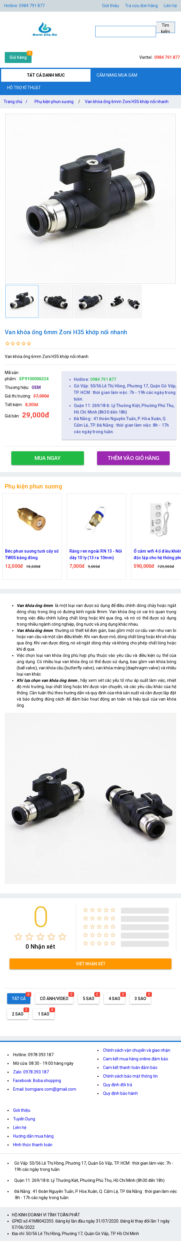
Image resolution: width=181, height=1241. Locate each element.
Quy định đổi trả (117, 1084)
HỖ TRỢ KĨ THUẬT (24, 87)
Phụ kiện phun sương (54, 101)
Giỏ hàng (18, 57)
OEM (36, 387)
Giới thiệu (110, 5)
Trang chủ (17, 101)
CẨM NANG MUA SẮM (116, 75)
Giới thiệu (21, 1110)
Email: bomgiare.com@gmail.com (44, 1089)
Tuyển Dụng (24, 1119)
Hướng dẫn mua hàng (33, 1136)
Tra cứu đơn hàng (141, 5)
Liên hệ (170, 5)
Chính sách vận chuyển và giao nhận (136, 1050)
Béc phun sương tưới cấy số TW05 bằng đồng (96, 554)
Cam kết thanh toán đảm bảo (130, 1067)
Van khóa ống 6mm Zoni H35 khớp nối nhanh (126, 101)
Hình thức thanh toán (32, 1144)
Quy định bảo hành (120, 1093)
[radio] (18, 936)
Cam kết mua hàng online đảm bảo (135, 1058)
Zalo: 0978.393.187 (31, 1072)
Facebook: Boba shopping (37, 1080)
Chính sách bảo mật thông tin (130, 1076)
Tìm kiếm (165, 28)
